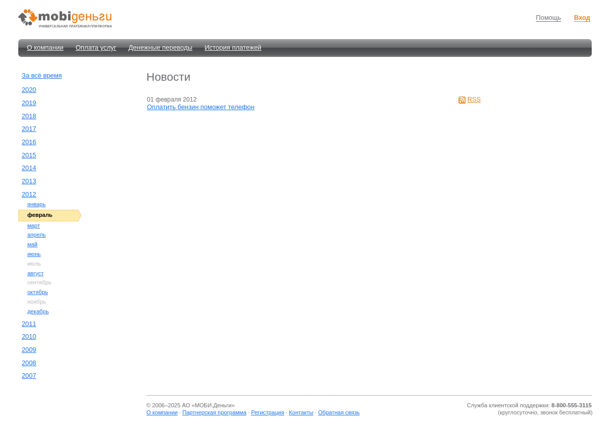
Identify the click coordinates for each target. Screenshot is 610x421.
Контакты (301, 412)
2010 (29, 336)
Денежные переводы (161, 47)
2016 (29, 142)
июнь (34, 254)
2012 (29, 194)
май (32, 244)
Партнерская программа (214, 412)
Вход (582, 17)
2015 (29, 155)
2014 (29, 168)
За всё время (42, 75)
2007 (29, 375)
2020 (29, 89)
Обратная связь (339, 412)
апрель (36, 235)
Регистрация (267, 412)
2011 (29, 324)
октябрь (37, 292)
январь (36, 204)
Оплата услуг (96, 47)
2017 (29, 129)
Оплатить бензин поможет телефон (200, 107)
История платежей (232, 47)
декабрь (38, 311)
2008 (29, 363)
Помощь (548, 17)
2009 (29, 349)
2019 (29, 103)
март (33, 225)
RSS (474, 99)
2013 (29, 181)
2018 (29, 116)
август (35, 273)
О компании (45, 47)
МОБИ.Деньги (213, 405)
